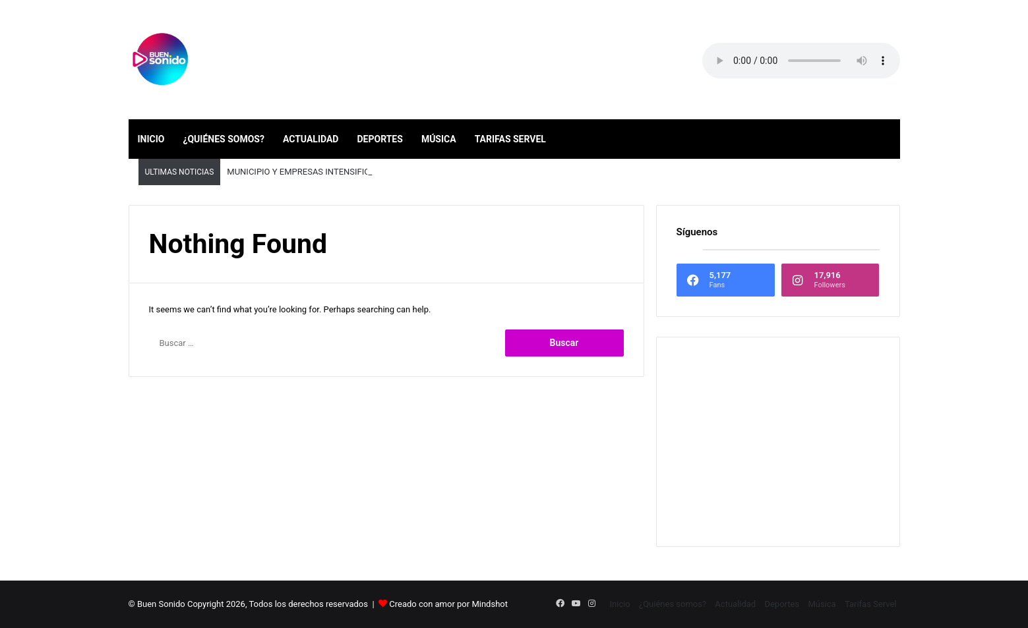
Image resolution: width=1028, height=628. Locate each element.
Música (438, 139)
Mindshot (489, 604)
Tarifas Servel (510, 139)
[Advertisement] (778, 442)
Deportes (379, 139)
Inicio (151, 139)
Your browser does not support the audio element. (801, 60)
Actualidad (311, 139)
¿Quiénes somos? (223, 139)
